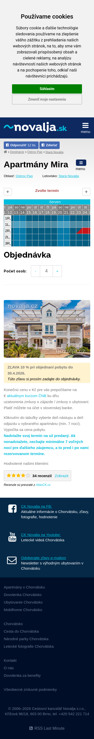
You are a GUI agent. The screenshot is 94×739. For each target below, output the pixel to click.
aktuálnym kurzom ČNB (27, 396)
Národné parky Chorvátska (26, 639)
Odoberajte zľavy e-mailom (43, 558)
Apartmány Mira (36, 164)
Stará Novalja (54, 152)
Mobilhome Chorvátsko (23, 610)
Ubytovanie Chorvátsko (23, 602)
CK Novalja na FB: (36, 506)
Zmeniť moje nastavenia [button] (47, 99)
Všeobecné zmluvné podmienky (30, 689)
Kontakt (10, 660)
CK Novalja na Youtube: (41, 535)
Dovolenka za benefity (22, 675)
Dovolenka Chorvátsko (23, 595)
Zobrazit (61, 476)
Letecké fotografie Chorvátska (29, 646)
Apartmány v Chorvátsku (24, 587)
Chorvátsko (13, 624)
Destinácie (17, 152)
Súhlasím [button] (47, 89)
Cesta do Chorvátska (21, 631)
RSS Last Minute (46, 728)
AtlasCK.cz (43, 485)
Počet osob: (15, 271)
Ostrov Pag (34, 152)
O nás (9, 668)
